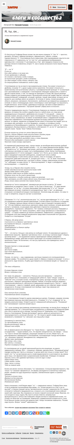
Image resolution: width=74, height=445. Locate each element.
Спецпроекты (39, 433)
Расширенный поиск (39, 427)
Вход (54, 7)
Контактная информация (12, 438)
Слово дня (25, 433)
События (18, 433)
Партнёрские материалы (27, 438)
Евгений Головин (21, 25)
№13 (58, 426)
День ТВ (37, 438)
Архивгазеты (65, 427)
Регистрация (61, 7)
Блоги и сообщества (8, 433)
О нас (3, 438)
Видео (32, 433)
